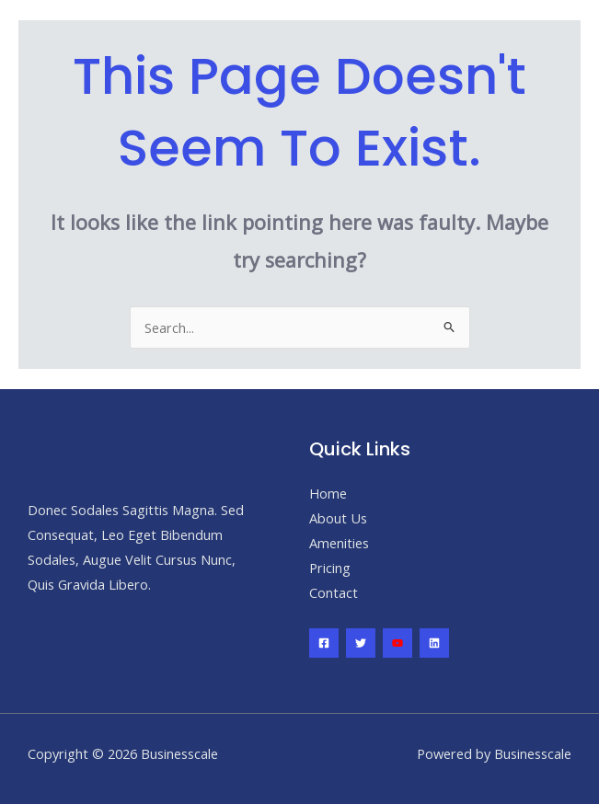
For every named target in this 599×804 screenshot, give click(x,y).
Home (328, 493)
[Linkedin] (434, 643)
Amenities (339, 543)
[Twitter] (360, 643)
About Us (338, 518)
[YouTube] (397, 643)
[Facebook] (324, 643)
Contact (333, 592)
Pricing (330, 567)
